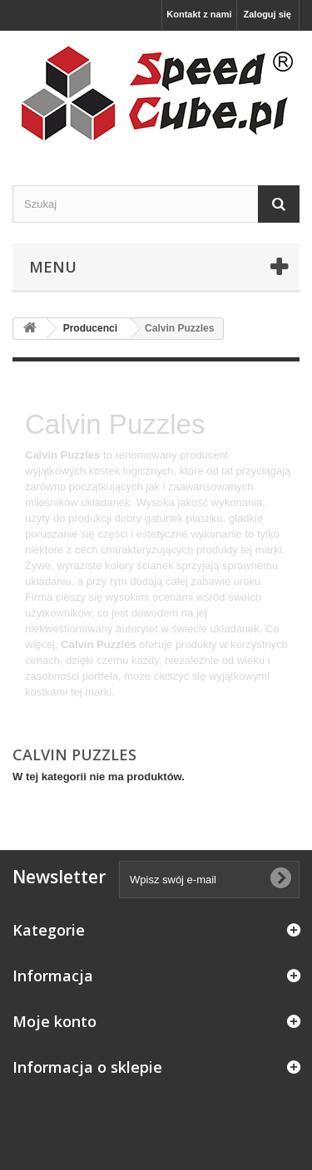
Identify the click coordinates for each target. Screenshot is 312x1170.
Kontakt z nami (198, 14)
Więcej (41, 707)
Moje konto (54, 1021)
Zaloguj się (267, 14)
